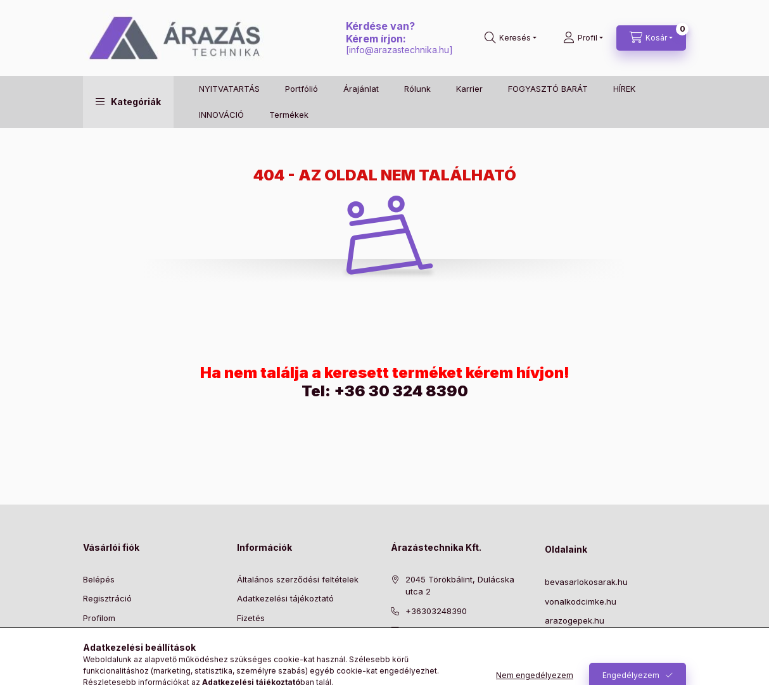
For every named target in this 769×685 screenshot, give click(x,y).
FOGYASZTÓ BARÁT (548, 89)
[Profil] (583, 38)
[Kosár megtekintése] (651, 38)
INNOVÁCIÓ (221, 115)
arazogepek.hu (574, 620)
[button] (128, 102)
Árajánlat (361, 89)
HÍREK (624, 89)
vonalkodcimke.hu (580, 601)
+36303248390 (436, 611)
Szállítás (253, 637)
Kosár (94, 637)
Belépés (99, 579)
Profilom (99, 618)
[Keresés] (510, 38)
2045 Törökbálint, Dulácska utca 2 (459, 585)
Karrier (469, 89)
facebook (394, 662)
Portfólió (301, 89)
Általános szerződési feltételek (298, 579)
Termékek (288, 115)
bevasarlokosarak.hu (586, 582)
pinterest (420, 662)
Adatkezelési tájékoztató (285, 598)
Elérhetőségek (265, 656)
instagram (445, 662)
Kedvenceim (107, 656)
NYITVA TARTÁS (577, 659)
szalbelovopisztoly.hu (586, 640)
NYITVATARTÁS (229, 89)
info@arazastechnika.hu (399, 49)
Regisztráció (107, 598)
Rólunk (417, 89)
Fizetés (251, 618)
